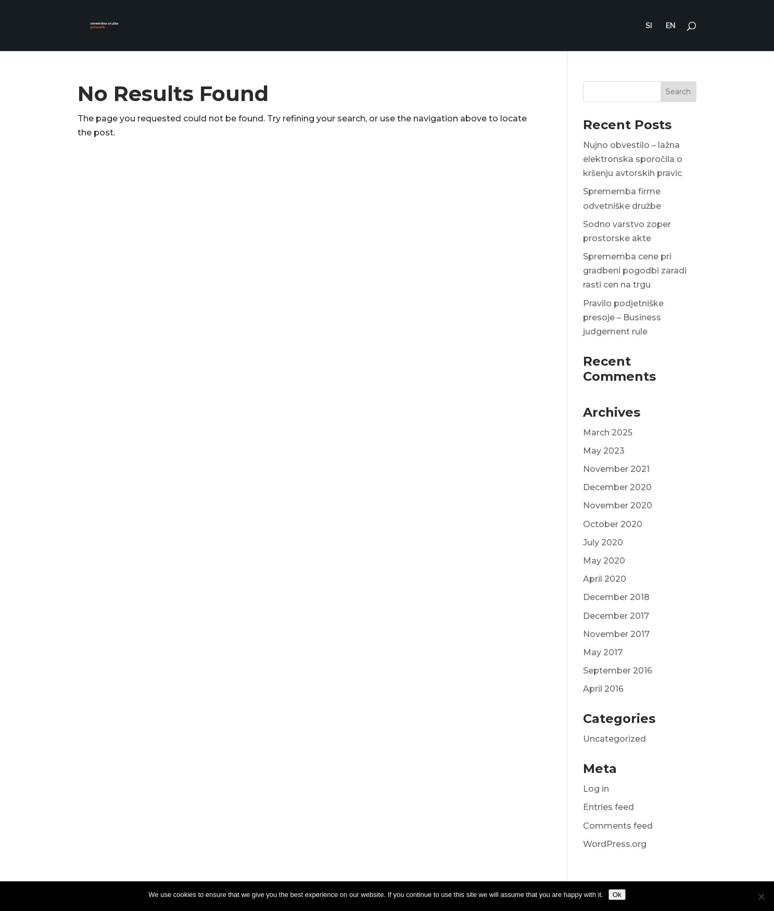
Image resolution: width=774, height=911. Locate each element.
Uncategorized (614, 739)
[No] (761, 896)
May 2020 (604, 561)
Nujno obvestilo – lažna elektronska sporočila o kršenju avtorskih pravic (632, 159)
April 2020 (604, 579)
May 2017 (603, 652)
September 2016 (617, 671)
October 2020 (612, 524)
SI (648, 26)
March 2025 (607, 433)
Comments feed (618, 826)
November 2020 (617, 505)
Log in (596, 789)
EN (671, 26)
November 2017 (616, 634)
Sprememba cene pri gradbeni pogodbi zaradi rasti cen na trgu (635, 271)
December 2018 (616, 597)
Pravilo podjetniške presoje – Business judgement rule (623, 317)
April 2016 (603, 689)
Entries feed (608, 807)
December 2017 (616, 616)
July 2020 (603, 542)
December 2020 (617, 487)
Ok (617, 894)
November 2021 (616, 469)
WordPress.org (614, 844)
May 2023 (604, 451)
